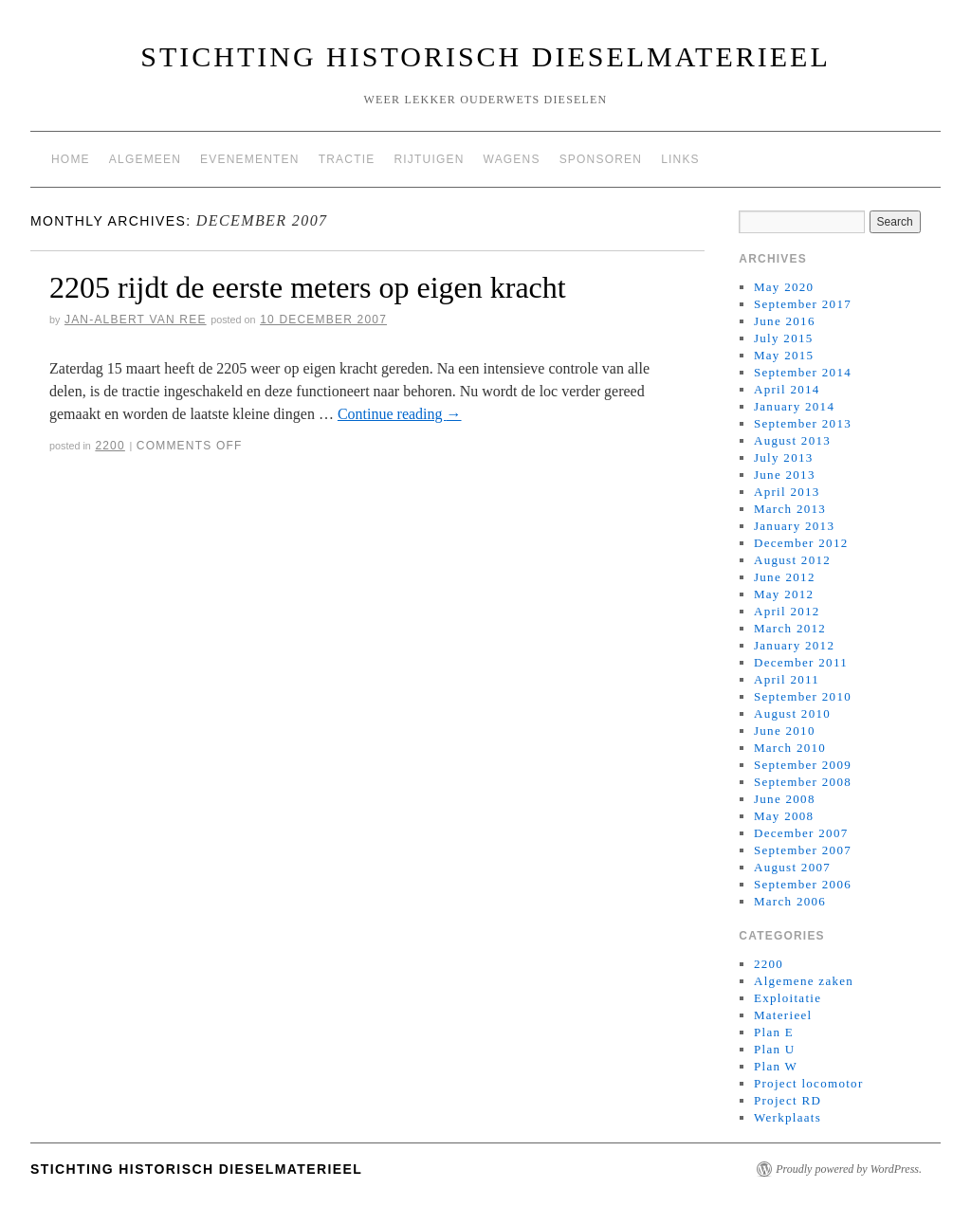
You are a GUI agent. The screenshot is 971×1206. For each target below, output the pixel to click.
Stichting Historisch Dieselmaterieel (485, 56)
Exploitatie (787, 998)
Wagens (512, 159)
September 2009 (803, 765)
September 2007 (803, 850)
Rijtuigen (429, 159)
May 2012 (784, 594)
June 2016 (784, 321)
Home (70, 159)
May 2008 (784, 816)
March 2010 (790, 747)
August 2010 (792, 713)
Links (680, 159)
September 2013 (803, 423)
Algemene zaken (803, 981)
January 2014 (794, 406)
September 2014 (803, 372)
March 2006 (790, 901)
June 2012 (784, 577)
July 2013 (784, 457)
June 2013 (784, 474)
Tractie (347, 159)
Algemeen (145, 159)
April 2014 (787, 389)
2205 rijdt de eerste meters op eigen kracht (307, 287)
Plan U (775, 1049)
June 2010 (784, 730)
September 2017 (803, 304)
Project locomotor (809, 1083)
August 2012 (792, 560)
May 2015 (784, 355)
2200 (110, 445)
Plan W (775, 1066)
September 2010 (803, 696)
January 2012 (794, 645)
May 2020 (784, 287)
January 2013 (794, 526)
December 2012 (801, 543)
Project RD (787, 1100)
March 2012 (790, 628)
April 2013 (787, 491)
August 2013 (792, 440)
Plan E (774, 1032)
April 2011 (786, 679)
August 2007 (792, 867)
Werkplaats (787, 1117)
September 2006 (803, 884)
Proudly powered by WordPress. (849, 1169)
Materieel (783, 1015)
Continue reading (400, 414)
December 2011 (801, 662)
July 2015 (784, 338)
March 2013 (790, 509)
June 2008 (784, 799)
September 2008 (803, 782)
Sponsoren (600, 159)
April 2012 (787, 611)
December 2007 (801, 833)
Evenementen (250, 159)
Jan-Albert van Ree (135, 319)
